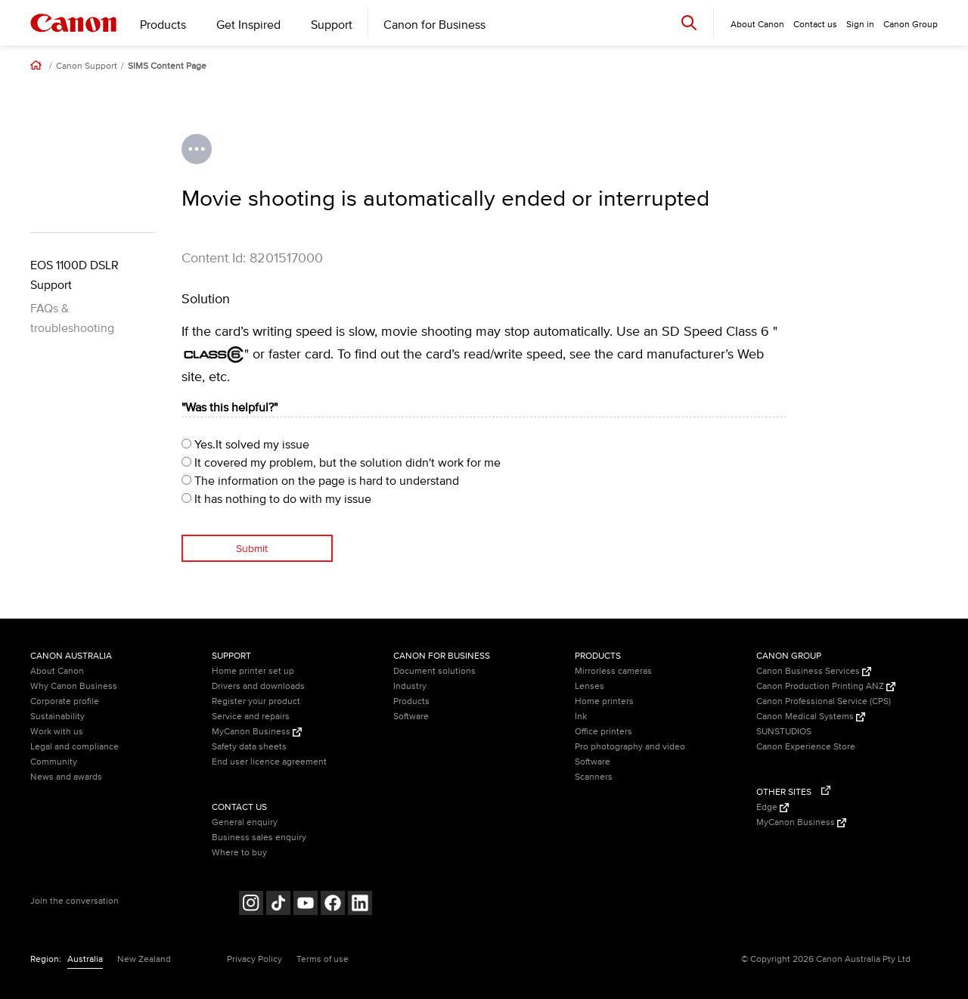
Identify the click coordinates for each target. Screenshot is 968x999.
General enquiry (245, 822)
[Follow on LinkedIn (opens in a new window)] (360, 905)
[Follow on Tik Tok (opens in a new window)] (278, 905)
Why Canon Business (73, 686)
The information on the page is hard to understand (320, 481)
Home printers (604, 701)
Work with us (56, 731)
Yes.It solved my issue (245, 444)
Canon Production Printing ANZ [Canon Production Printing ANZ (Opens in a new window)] (825, 686)
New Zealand (144, 959)
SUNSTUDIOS (783, 731)
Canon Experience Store (805, 746)
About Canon (57, 671)
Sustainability (57, 716)
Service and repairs (251, 716)
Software (411, 716)
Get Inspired (248, 25)
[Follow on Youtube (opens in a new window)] (305, 905)
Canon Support (86, 67)
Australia (85, 959)
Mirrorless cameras (613, 671)
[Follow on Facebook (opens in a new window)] (333, 905)
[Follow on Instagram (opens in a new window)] (251, 905)
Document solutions (434, 671)
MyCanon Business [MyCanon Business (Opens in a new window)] (257, 731)
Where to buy (239, 852)
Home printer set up (253, 671)
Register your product (256, 701)
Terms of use (322, 959)
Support (331, 25)
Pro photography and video (630, 746)
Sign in (860, 24)
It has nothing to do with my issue (276, 499)
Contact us (815, 24)
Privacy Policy (254, 959)
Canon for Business (434, 25)
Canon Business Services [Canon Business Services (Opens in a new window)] (813, 671)
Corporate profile (64, 701)
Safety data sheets (249, 746)
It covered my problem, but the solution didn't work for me (341, 462)
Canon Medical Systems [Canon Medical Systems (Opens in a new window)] (810, 716)
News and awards (66, 777)
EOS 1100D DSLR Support (74, 275)
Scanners (594, 777)
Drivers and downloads (258, 686)
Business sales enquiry (259, 837)
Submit (252, 548)
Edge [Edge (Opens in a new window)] (772, 807)
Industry (410, 686)
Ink (581, 716)
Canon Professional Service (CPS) (823, 701)
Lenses (589, 686)
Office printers (603, 731)
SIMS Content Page (167, 67)
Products (163, 25)
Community (53, 762)
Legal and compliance (74, 746)
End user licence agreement (269, 762)
